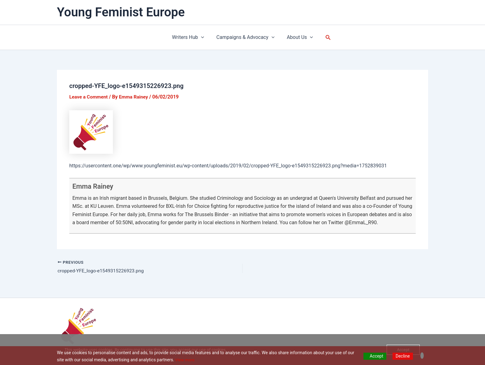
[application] (203, 37)
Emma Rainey (95, 186)
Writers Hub (190, 37)
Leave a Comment (89, 97)
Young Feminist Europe (121, 12)
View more (185, 359)
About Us (297, 37)
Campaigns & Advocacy (246, 37)
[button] (324, 37)
